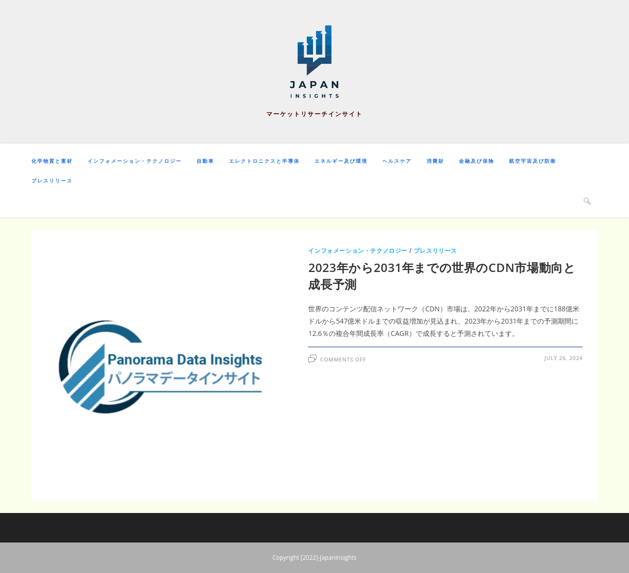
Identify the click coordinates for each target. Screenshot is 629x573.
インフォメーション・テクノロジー (357, 250)
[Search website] (587, 200)
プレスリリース (435, 250)
